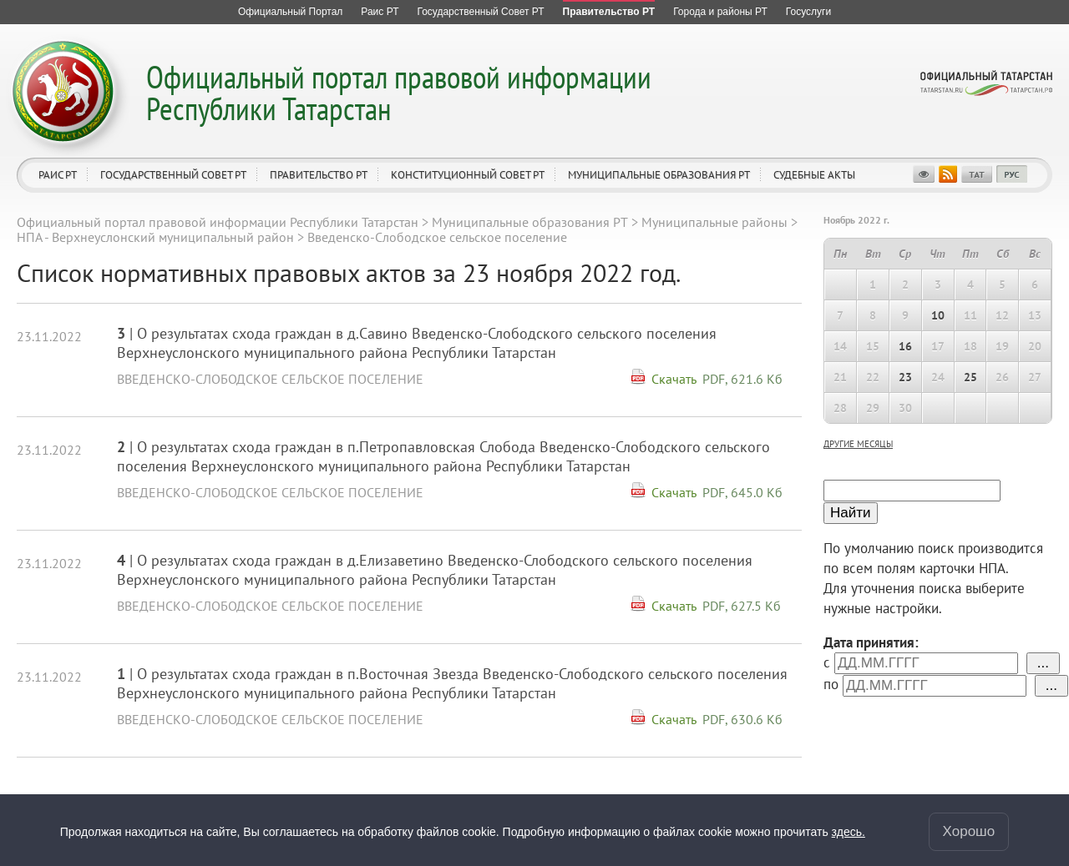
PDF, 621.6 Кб (742, 378)
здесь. (848, 831)
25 (970, 377)
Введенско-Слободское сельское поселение (270, 378)
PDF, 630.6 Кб (742, 719)
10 (938, 315)
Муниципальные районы (714, 222)
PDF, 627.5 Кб (741, 605)
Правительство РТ (318, 175)
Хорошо (969, 831)
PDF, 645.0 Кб (742, 492)
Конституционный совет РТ (468, 175)
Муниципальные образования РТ (659, 175)
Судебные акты (814, 175)
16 (905, 346)
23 (905, 377)
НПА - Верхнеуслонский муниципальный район (155, 237)
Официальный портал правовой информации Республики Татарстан (398, 92)
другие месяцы (858, 444)
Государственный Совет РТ (173, 175)
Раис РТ (57, 175)
